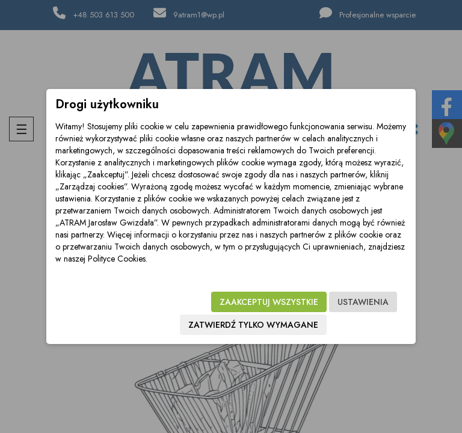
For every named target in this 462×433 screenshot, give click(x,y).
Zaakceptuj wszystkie (269, 302)
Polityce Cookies (117, 259)
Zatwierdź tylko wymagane (253, 325)
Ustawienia (363, 302)
